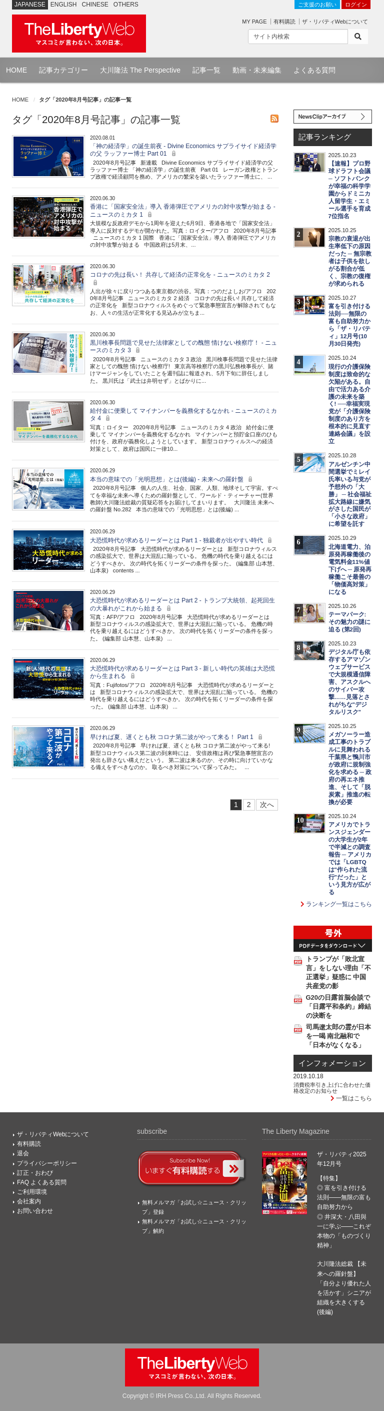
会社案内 (29, 1201)
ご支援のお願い (317, 5)
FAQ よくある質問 (41, 1182)
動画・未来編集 (257, 70)
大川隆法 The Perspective (140, 70)
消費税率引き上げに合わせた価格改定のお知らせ (332, 1088)
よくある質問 (315, 70)
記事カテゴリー (63, 70)
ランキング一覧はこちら (336, 904)
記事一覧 (206, 70)
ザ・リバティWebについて (335, 22)
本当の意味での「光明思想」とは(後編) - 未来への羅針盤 (172, 479)
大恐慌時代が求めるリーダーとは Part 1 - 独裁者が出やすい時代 (182, 540)
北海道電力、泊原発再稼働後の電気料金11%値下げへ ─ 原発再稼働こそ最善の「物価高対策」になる (350, 569)
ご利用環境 (32, 1191)
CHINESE (95, 4)
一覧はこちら (351, 1098)
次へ (267, 805)
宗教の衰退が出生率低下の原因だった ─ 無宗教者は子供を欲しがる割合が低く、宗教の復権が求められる (350, 261)
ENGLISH (63, 4)
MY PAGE (254, 22)
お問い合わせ (35, 1210)
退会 (23, 1153)
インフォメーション (332, 1063)
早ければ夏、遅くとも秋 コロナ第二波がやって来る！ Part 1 (177, 737)
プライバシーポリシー (47, 1163)
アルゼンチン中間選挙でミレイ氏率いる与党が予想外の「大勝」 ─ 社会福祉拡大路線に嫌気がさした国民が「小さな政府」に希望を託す (350, 494)
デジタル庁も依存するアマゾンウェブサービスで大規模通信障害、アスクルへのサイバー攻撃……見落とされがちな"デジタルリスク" (349, 682)
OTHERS (126, 4)
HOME (16, 70)
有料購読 (285, 22)
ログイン (356, 5)
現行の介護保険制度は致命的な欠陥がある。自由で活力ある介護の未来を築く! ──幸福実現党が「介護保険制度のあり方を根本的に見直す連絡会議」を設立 (349, 404)
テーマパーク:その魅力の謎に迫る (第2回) (349, 621)
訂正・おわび (35, 1172)
